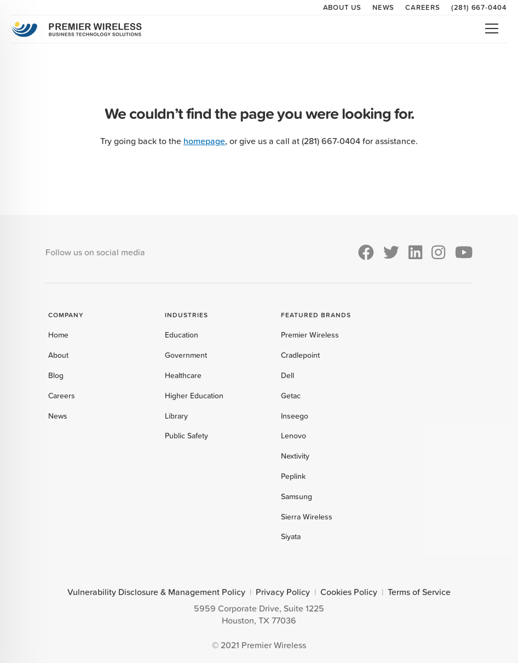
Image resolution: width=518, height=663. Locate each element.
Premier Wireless (310, 334)
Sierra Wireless (306, 516)
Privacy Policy (283, 592)
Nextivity (295, 455)
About (58, 355)
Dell (287, 375)
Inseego (294, 415)
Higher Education (194, 395)
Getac (291, 395)
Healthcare (183, 375)
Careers (422, 7)
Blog (56, 375)
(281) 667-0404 (479, 7)
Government (186, 355)
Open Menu (491, 28)
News (383, 7)
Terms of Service (419, 592)
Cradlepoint (300, 355)
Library (176, 415)
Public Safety (186, 435)
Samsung (296, 496)
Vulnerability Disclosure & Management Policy (156, 592)
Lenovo (293, 435)
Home (58, 334)
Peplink (293, 476)
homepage (204, 141)
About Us (342, 7)
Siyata (291, 536)
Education (181, 334)
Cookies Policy (348, 592)
